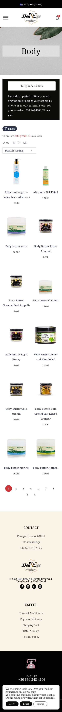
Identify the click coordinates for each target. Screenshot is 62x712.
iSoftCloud (39, 581)
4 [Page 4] (31, 488)
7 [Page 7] (46, 488)
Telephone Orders (32, 86)
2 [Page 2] (16, 488)
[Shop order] (19, 150)
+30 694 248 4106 (31, 679)
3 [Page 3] (23, 488)
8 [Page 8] (53, 488)
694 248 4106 (33, 110)
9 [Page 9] (27, 495)
